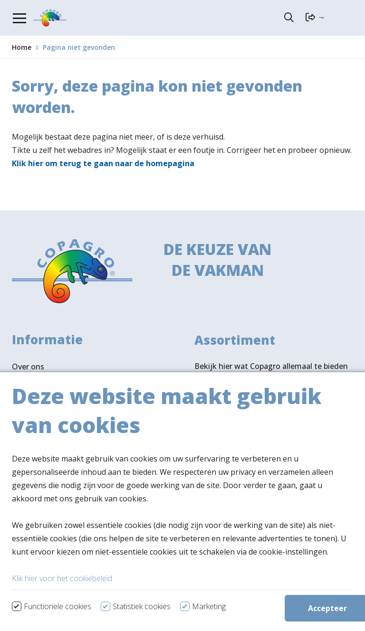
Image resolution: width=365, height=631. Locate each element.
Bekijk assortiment (246, 414)
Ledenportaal (36, 430)
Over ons (28, 369)
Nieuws (25, 384)
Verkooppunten (56, 520)
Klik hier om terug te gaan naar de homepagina (103, 163)
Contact (26, 415)
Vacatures (30, 400)
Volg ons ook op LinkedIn (57, 553)
